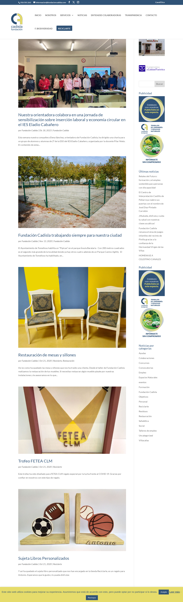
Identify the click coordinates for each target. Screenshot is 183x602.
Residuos (143, 411)
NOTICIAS (82, 15)
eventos (142, 382)
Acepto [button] (163, 592)
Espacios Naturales (148, 377)
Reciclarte (57, 360)
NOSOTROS (50, 15)
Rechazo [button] (92, 598)
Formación (144, 387)
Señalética (144, 421)
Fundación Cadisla (30, 130)
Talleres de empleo (148, 430)
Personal (143, 401)
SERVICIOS (65, 15)
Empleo (142, 372)
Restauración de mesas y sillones (47, 354)
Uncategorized (146, 435)
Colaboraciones (146, 358)
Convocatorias (146, 367)
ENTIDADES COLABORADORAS (106, 15)
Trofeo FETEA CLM (35, 460)
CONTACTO (151, 15)
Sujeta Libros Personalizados (43, 558)
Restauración (68, 360)
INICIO (38, 15)
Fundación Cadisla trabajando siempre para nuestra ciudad (70, 235)
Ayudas (142, 353)
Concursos (144, 363)
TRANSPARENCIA (133, 15)
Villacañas (144, 440)
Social (142, 425)
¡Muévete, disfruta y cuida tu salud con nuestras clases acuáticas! (151, 219)
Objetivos (143, 396)
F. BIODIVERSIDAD (44, 28)
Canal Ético (160, 2)
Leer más (174, 592)
